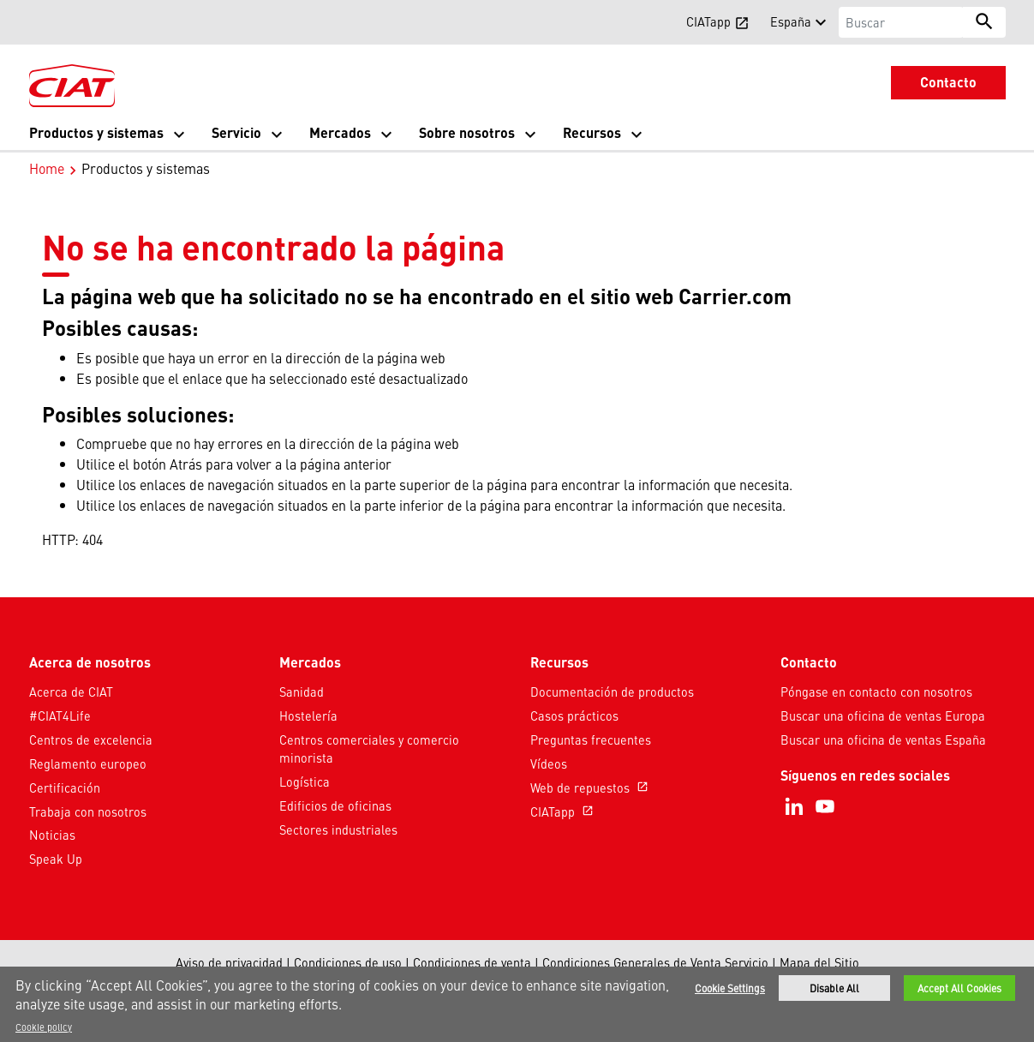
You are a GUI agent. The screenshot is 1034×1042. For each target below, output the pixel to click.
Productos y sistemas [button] (96, 132)
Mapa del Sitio (819, 962)
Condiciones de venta (472, 962)
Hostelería (308, 715)
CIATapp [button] (718, 21)
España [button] (790, 21)
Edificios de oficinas (335, 805)
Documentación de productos (612, 691)
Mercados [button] (340, 132)
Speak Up (55, 858)
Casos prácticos (574, 715)
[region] (517, 1004)
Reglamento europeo (87, 763)
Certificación (64, 787)
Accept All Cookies (959, 988)
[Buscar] (901, 22)
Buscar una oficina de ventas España (883, 739)
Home (46, 168)
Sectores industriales (338, 829)
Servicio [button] (236, 132)
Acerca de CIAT (71, 691)
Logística (304, 781)
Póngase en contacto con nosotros (876, 691)
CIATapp (563, 811)
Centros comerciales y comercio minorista (369, 749)
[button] (39, 21)
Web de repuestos (591, 787)
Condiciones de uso (348, 962)
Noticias (52, 834)
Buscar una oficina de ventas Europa (882, 715)
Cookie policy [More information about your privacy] (43, 1026)
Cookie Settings (730, 988)
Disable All (834, 988)
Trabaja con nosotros (87, 811)
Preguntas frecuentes (590, 739)
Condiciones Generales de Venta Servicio (655, 962)
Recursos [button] (592, 132)
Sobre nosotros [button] (467, 132)
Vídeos (548, 763)
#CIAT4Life (60, 715)
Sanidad (301, 691)
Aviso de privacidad (229, 962)
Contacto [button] (948, 82)
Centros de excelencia (90, 739)
